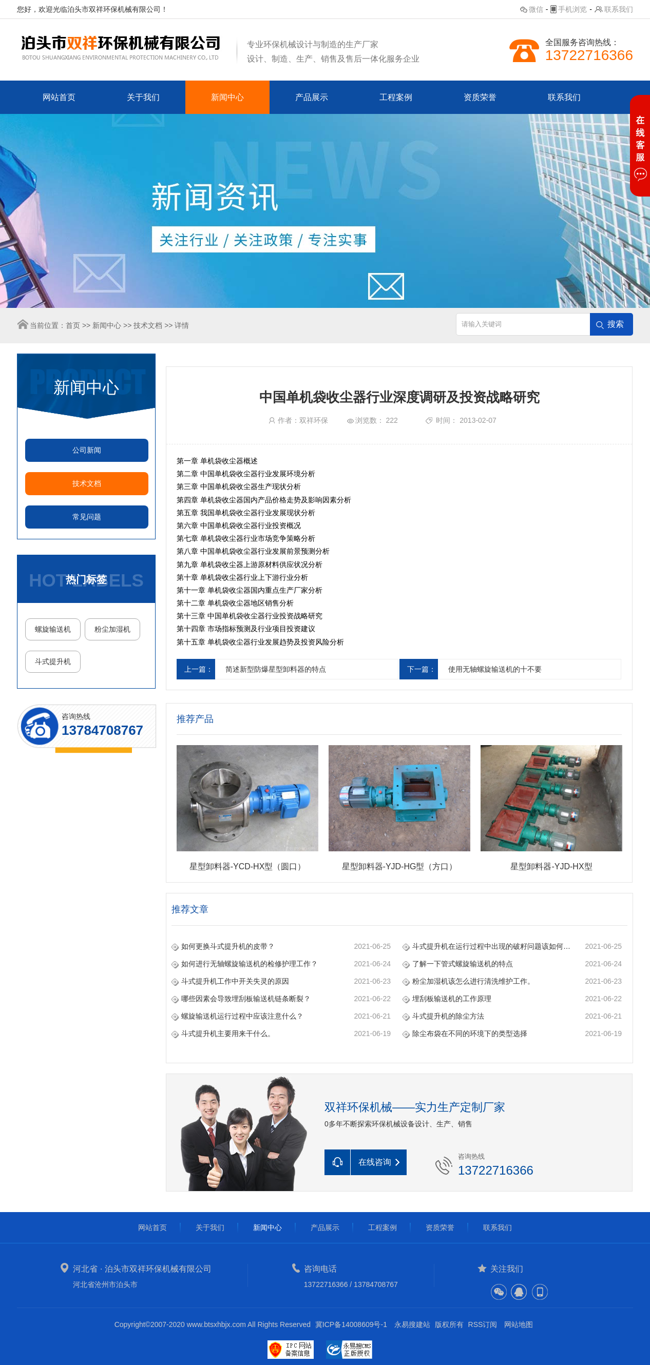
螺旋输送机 (53, 629)
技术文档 (147, 325)
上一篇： (198, 669)
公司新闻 (86, 450)
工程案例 (395, 97)
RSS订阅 (483, 1324)
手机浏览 (572, 9)
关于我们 (143, 97)
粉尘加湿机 (112, 629)
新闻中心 (227, 97)
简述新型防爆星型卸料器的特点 (275, 669)
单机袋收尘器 (236, 474)
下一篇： (421, 669)
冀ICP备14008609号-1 (351, 1324)
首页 (73, 325)
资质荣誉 (480, 97)
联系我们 (618, 9)
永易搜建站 (412, 1324)
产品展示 (311, 97)
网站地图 (518, 1324)
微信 (536, 9)
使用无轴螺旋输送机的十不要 (495, 669)
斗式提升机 (53, 661)
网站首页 (59, 97)
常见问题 (86, 517)
